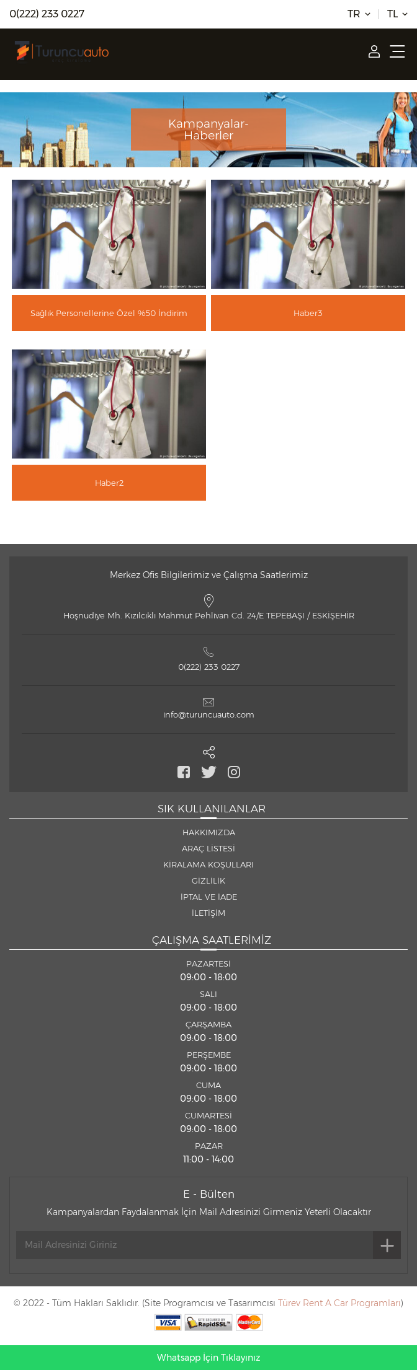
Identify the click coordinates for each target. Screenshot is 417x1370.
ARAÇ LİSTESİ (208, 849)
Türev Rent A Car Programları (339, 1303)
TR (354, 14)
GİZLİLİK (208, 881)
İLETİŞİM (208, 913)
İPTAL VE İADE (209, 897)
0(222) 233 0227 (46, 14)
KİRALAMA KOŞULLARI (208, 865)
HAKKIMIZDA (208, 832)
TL (392, 14)
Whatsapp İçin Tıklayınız (208, 1357)
